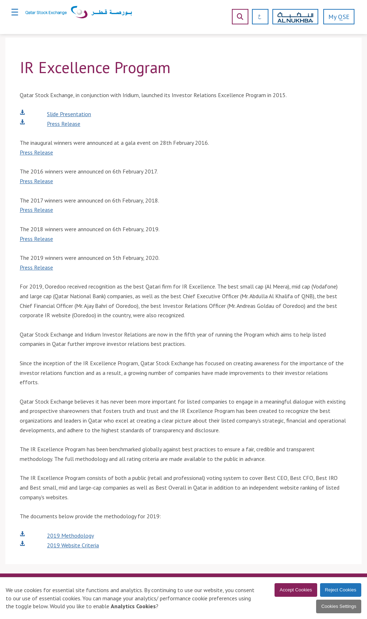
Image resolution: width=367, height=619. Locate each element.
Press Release (63, 123)
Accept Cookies (296, 589)
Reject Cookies (340, 589)
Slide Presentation (69, 114)
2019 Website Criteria (73, 545)
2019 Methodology (70, 535)
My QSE (338, 17)
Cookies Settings (338, 606)
